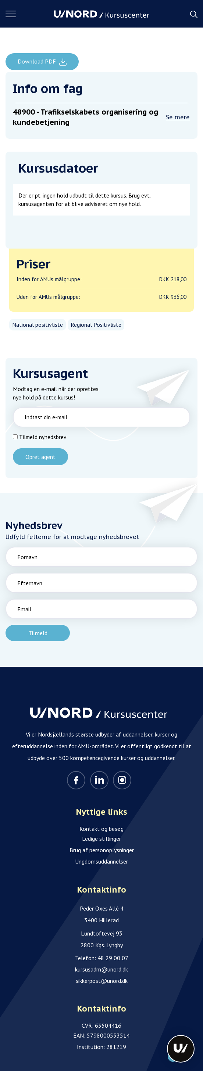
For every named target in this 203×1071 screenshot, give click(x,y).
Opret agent (40, 456)
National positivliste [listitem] (37, 324)
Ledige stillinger (101, 838)
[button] (30, 14)
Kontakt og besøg (101, 828)
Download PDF (37, 61)
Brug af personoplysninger (102, 850)
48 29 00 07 (112, 958)
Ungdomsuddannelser (101, 861)
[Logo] (101, 14)
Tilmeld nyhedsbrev (42, 437)
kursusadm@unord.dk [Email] (101, 969)
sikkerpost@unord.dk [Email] (102, 980)
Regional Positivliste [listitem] (96, 324)
